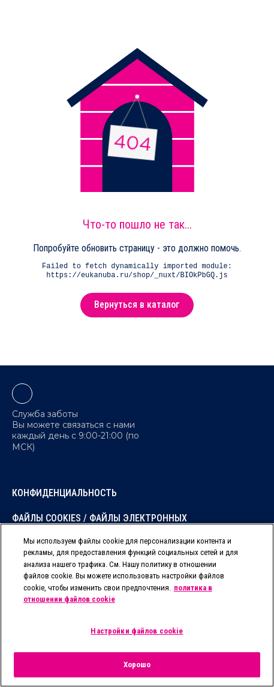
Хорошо (137, 664)
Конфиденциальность (64, 493)
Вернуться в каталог (137, 304)
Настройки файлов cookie (137, 630)
